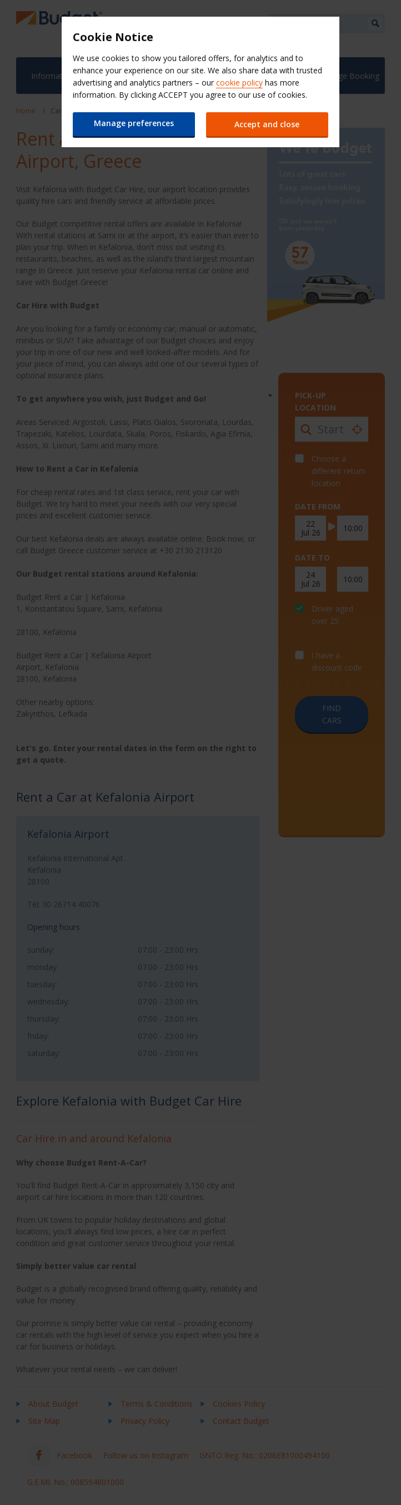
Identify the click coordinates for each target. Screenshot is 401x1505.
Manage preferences (134, 123)
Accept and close (267, 124)
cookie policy (239, 82)
